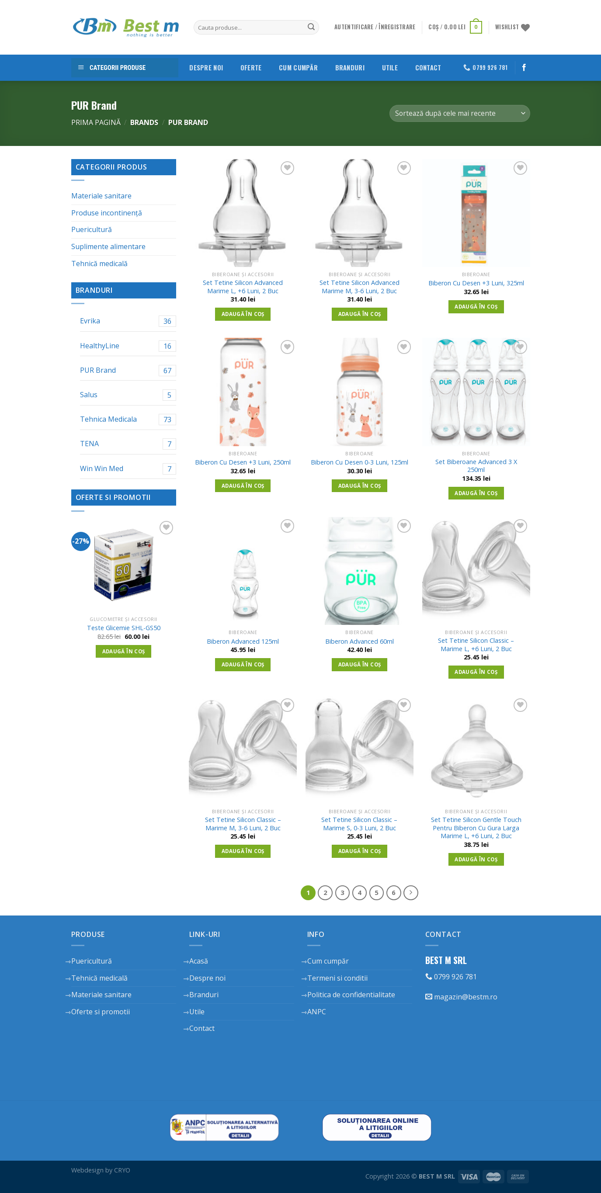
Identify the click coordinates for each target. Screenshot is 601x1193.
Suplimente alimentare (108, 246)
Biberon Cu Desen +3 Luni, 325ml (476, 283)
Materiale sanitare (101, 196)
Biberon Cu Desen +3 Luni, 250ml (243, 462)
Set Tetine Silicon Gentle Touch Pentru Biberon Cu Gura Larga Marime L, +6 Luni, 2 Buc (476, 828)
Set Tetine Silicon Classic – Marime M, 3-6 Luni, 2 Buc (243, 824)
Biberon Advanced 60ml (359, 641)
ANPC (316, 1011)
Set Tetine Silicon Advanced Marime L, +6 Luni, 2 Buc (243, 287)
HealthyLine (128, 346)
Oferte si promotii (100, 1011)
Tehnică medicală (99, 263)
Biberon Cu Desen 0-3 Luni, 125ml (359, 462)
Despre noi (206, 67)
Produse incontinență (106, 213)
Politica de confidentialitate (351, 994)
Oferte (251, 67)
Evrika (128, 321)
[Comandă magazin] (459, 113)
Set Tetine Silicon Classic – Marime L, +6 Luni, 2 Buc (476, 645)
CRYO (122, 1170)
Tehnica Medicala (128, 419)
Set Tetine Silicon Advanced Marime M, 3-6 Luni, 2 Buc (360, 287)
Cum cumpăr (298, 67)
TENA (128, 444)
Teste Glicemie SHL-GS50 (123, 628)
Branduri (350, 67)
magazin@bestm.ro (461, 997)
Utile (390, 67)
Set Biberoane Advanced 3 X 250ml (476, 466)
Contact (428, 67)
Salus (128, 395)
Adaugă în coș (123, 651)
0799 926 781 (451, 976)
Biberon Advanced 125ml (243, 641)
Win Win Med (128, 469)
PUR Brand (128, 370)
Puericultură (91, 229)
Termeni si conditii (337, 978)
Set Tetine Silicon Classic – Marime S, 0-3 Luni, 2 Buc (359, 824)
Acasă (198, 961)
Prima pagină (96, 122)
